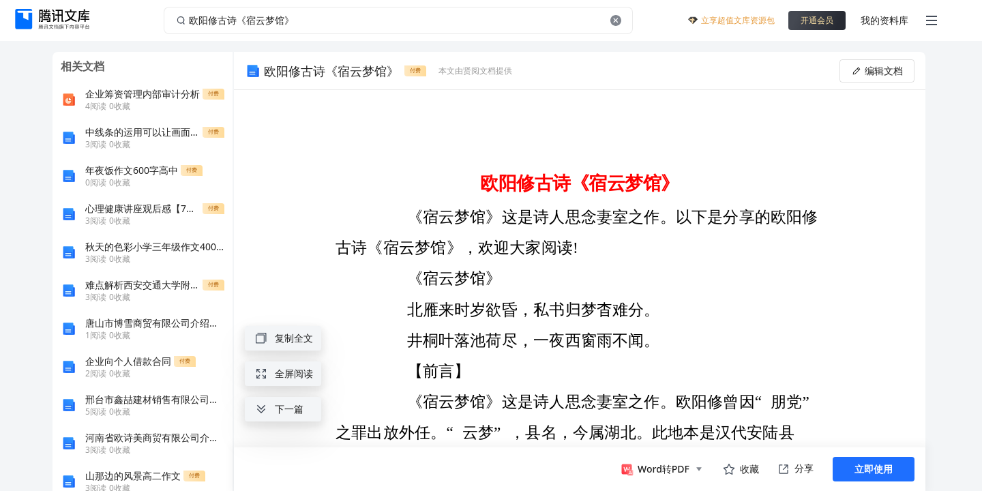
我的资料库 (884, 20)
